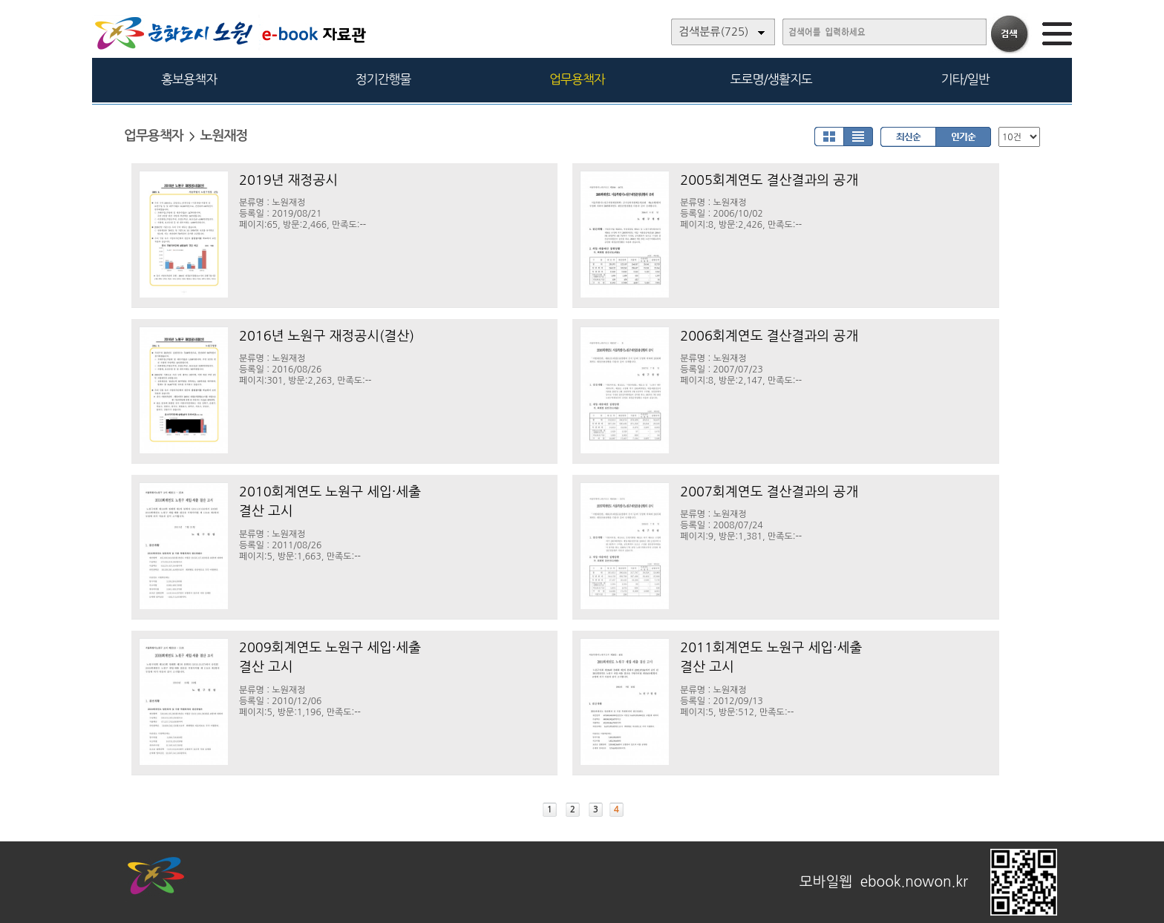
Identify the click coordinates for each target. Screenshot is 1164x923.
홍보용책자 (189, 79)
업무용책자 (577, 79)
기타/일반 (965, 79)
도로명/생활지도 (771, 79)
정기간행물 (383, 79)
